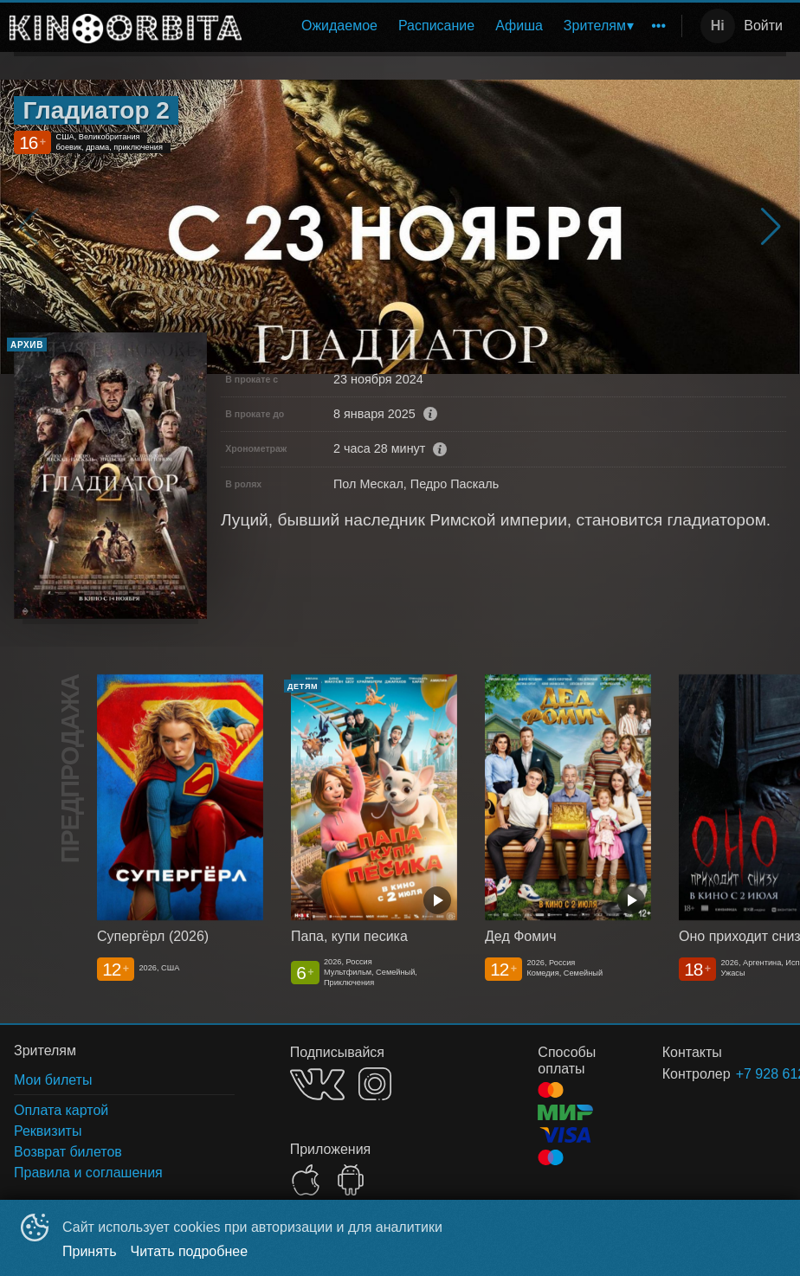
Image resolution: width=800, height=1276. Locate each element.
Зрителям (595, 25)
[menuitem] (339, 26)
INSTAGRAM (374, 1083)
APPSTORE (305, 1179)
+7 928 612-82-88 (740, 1074)
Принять (89, 1251)
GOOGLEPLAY (350, 1179)
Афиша (519, 25)
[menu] (464, 26)
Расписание (436, 25)
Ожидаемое (339, 25)
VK (317, 1084)
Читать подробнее (189, 1251)
